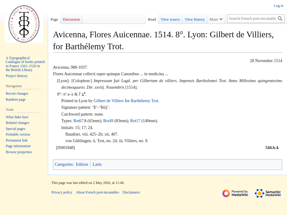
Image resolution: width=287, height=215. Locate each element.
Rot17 (135, 121)
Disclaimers (131, 192)
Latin (97, 164)
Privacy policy (61, 192)
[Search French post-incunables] (256, 18)
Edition (82, 164)
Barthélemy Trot (144, 101)
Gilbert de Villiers (109, 101)
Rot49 (108, 121)
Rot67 (79, 121)
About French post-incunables (97, 192)
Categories (64, 164)
